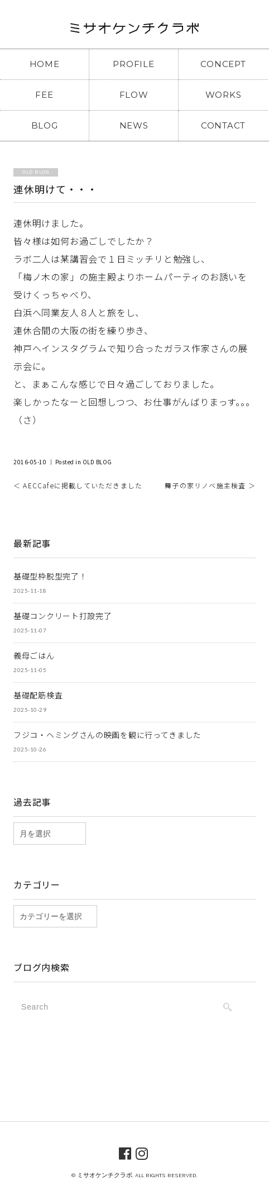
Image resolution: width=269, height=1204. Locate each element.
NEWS (133, 125)
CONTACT (223, 125)
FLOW (133, 94)
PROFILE (133, 64)
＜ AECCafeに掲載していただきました (77, 485)
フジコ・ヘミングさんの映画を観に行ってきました (107, 734)
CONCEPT (223, 64)
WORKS (223, 94)
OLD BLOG (97, 462)
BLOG (44, 125)
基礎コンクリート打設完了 (62, 615)
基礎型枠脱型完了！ (50, 576)
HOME (45, 64)
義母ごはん (34, 655)
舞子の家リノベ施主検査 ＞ (210, 485)
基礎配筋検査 (38, 695)
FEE (44, 94)
